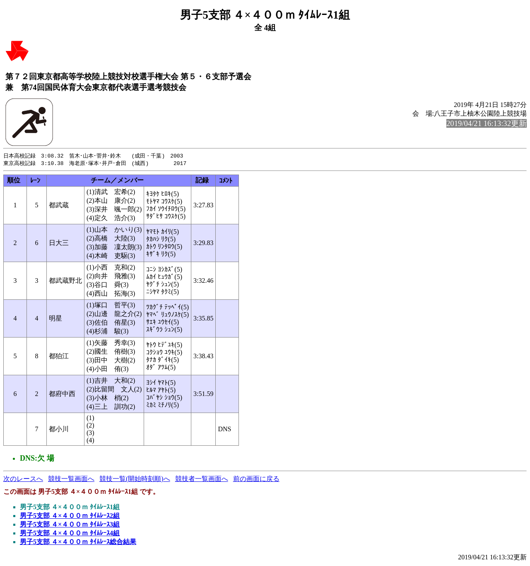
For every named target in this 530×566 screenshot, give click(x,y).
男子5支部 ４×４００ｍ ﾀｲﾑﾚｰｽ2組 (70, 516)
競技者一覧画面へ (201, 479)
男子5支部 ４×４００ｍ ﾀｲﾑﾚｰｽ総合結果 (78, 542)
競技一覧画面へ (71, 479)
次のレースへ (23, 479)
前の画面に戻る (256, 479)
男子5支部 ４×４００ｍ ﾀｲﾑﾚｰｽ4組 (70, 533)
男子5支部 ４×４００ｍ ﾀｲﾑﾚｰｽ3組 (70, 525)
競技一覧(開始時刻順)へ (134, 479)
